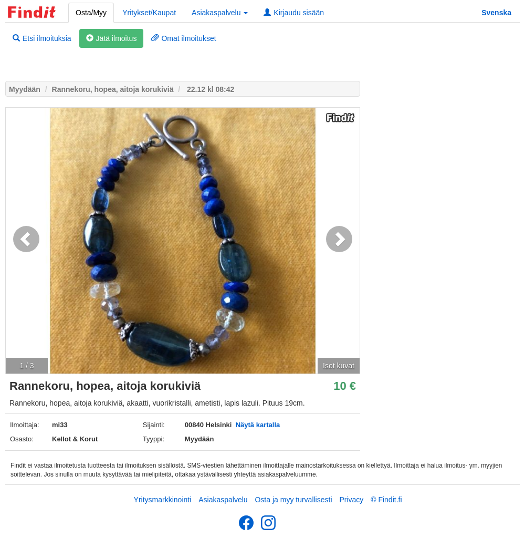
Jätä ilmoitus (111, 38)
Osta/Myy (91, 12)
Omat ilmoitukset (183, 38)
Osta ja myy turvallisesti (293, 499)
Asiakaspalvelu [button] (220, 12)
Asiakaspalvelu (222, 499)
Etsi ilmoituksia (42, 38)
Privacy (351, 499)
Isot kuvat (338, 365)
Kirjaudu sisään (294, 12)
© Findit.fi (386, 499)
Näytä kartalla (258, 425)
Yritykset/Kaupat (149, 12)
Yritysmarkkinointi (163, 499)
